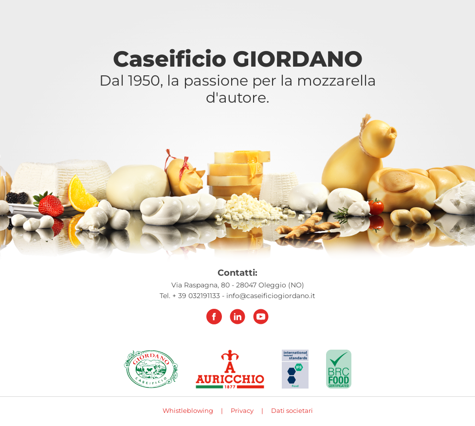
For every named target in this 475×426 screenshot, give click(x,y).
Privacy (242, 410)
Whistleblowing (188, 410)
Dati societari (292, 410)
